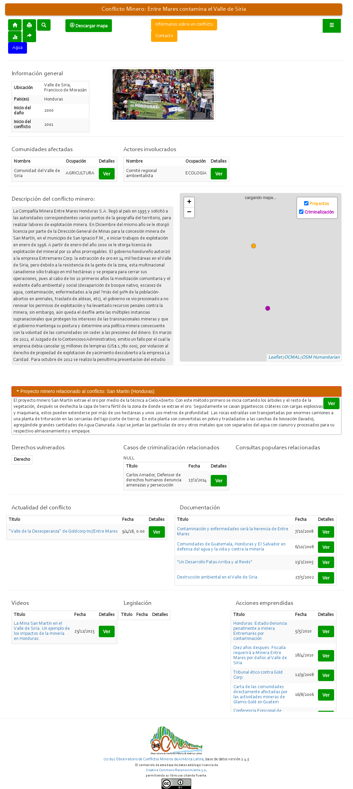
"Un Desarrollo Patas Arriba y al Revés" (214, 562)
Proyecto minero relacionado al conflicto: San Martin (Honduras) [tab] (85, 391)
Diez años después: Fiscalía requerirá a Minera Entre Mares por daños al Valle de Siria (260, 656)
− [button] (189, 212)
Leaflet (275, 357)
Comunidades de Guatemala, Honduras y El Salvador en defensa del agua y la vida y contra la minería (231, 547)
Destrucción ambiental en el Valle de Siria (217, 577)
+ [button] (189, 202)
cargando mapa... (263, 277)
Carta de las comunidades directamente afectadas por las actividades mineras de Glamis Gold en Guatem (260, 695)
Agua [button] (17, 48)
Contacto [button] (164, 36)
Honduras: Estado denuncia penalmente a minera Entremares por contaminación (260, 631)
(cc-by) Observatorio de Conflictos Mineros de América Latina (154, 759)
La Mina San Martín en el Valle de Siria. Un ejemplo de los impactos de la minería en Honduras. (42, 631)
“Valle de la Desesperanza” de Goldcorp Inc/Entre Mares (63, 531)
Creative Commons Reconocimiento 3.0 (176, 770)
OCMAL (292, 357)
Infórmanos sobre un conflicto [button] (184, 24)
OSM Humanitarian (321, 357)
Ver (107, 173)
